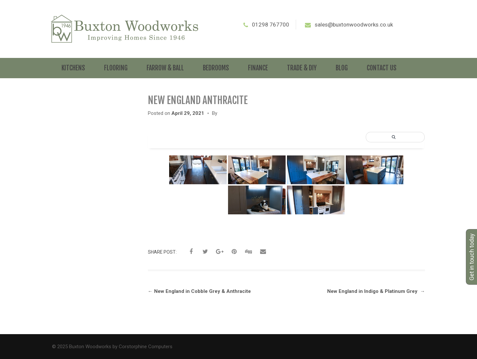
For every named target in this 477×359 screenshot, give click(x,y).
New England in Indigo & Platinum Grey (376, 291)
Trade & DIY (302, 68)
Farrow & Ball (165, 68)
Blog (342, 68)
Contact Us (382, 68)
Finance (258, 68)
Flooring (116, 68)
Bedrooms (216, 68)
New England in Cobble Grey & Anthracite (199, 291)
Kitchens (73, 68)
